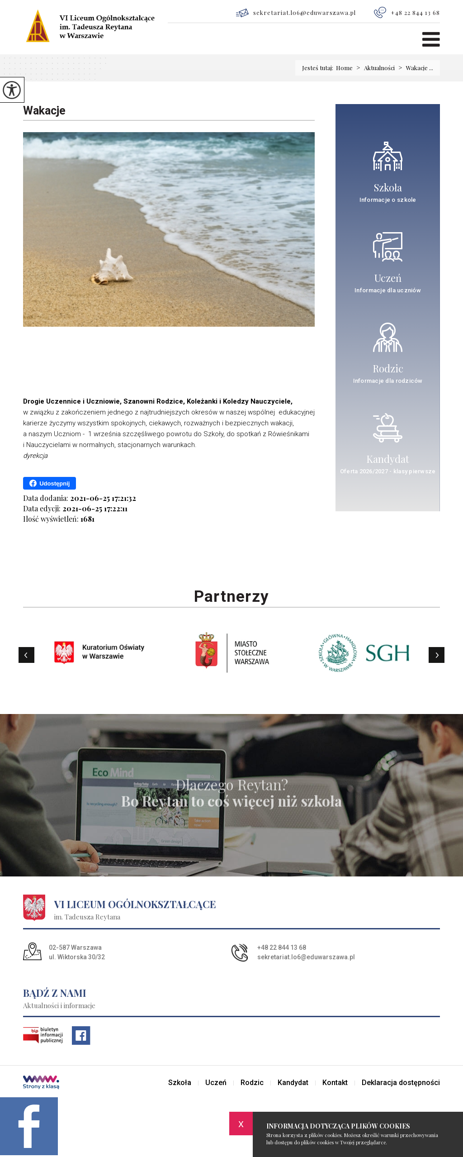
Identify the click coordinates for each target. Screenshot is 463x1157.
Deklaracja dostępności (401, 1082)
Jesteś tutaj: (319, 68)
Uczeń (216, 1082)
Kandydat (293, 1082)
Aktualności (374, 68)
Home (344, 68)
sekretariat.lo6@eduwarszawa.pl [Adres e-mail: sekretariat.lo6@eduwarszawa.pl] (306, 957)
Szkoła (179, 1082)
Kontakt (335, 1082)
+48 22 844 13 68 (407, 12)
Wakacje (44, 110)
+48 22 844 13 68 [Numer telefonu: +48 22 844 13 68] (281, 947)
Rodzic (252, 1082)
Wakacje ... (414, 68)
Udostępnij (49, 483)
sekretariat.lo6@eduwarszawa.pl (296, 13)
